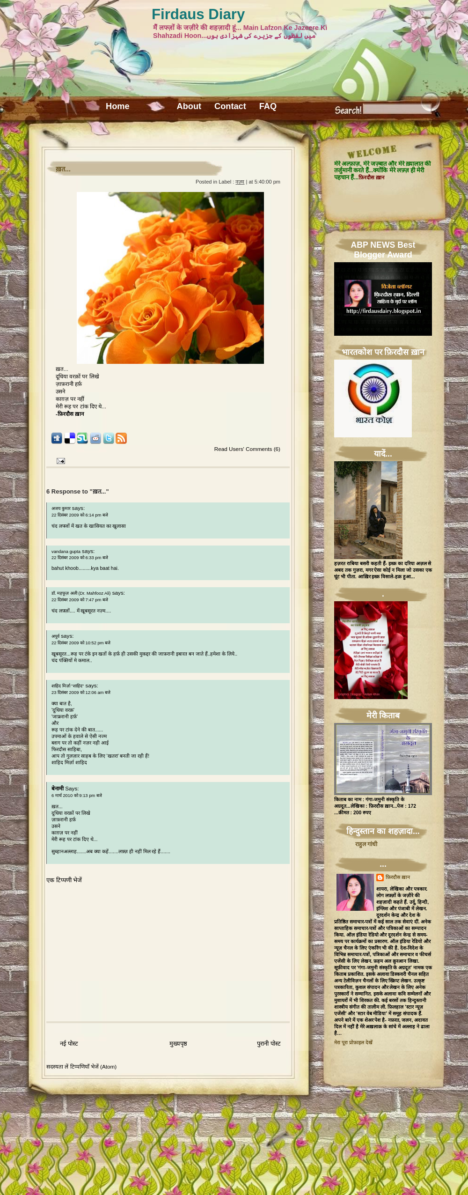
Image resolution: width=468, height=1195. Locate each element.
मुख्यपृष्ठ (178, 1043)
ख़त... (63, 169)
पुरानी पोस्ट (269, 1043)
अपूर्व (55, 636)
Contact (230, 106)
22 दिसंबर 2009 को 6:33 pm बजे (79, 557)
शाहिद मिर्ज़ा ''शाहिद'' (67, 686)
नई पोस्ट (69, 1043)
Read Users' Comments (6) (247, 449)
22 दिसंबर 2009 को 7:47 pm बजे (79, 600)
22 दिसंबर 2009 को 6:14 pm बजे (79, 515)
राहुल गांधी (366, 844)
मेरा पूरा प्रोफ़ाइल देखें (353, 1042)
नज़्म (239, 181)
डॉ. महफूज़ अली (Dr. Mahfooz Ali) (80, 593)
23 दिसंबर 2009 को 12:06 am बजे (80, 692)
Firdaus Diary (198, 14)
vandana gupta (65, 551)
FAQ (268, 106)
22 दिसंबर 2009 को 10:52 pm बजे (80, 643)
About (189, 106)
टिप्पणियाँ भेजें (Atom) (93, 1066)
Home (118, 106)
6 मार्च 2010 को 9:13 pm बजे (76, 795)
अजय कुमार (61, 508)
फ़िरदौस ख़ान (398, 877)
